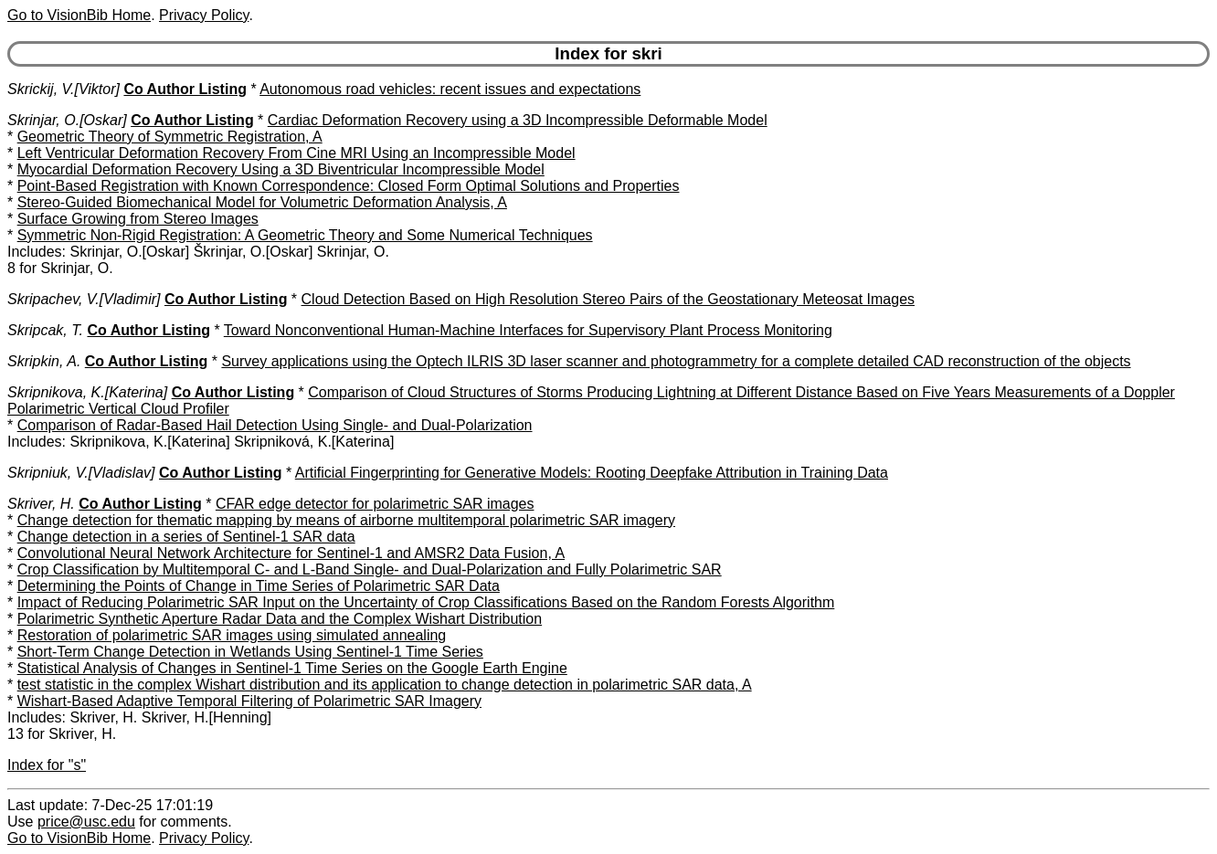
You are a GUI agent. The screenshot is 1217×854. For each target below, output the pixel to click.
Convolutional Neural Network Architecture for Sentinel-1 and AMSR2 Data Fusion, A (291, 553)
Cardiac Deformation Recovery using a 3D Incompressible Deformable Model (517, 120)
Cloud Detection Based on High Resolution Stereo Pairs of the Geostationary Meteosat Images (608, 299)
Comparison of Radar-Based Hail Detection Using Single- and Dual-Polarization (275, 425)
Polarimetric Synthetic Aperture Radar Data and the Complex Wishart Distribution (279, 619)
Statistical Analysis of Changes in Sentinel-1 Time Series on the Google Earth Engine (292, 668)
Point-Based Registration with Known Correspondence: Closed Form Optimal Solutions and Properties (348, 186)
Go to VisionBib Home (79, 15)
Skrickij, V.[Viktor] (63, 89)
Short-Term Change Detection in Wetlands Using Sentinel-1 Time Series (250, 651)
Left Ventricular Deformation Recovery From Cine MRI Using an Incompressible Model (296, 153)
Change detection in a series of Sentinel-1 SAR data (186, 536)
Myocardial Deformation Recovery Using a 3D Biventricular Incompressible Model (281, 169)
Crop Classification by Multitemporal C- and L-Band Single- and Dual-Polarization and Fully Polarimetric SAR (369, 569)
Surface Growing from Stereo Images (138, 219)
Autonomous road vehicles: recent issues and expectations (449, 89)
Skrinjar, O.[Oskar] (67, 120)
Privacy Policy (204, 15)
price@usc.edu (86, 821)
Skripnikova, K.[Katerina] (87, 392)
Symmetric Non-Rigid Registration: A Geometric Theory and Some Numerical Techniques (305, 235)
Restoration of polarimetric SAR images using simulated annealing (232, 635)
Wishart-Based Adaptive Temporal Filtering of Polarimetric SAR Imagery (249, 701)
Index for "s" (46, 765)
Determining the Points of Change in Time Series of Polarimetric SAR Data (258, 586)
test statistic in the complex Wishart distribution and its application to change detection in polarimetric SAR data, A (384, 684)
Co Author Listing (185, 89)
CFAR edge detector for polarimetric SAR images (375, 503)
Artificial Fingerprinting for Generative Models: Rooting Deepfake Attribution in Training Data (591, 472)
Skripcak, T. (45, 330)
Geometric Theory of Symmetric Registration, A (170, 136)
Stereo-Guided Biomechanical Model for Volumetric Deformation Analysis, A (262, 202)
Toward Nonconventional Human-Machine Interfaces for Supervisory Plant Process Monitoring (528, 330)
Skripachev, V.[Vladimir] (83, 299)
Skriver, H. (41, 503)
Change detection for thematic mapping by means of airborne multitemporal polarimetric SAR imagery (346, 520)
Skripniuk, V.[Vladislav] (81, 472)
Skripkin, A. (43, 361)
